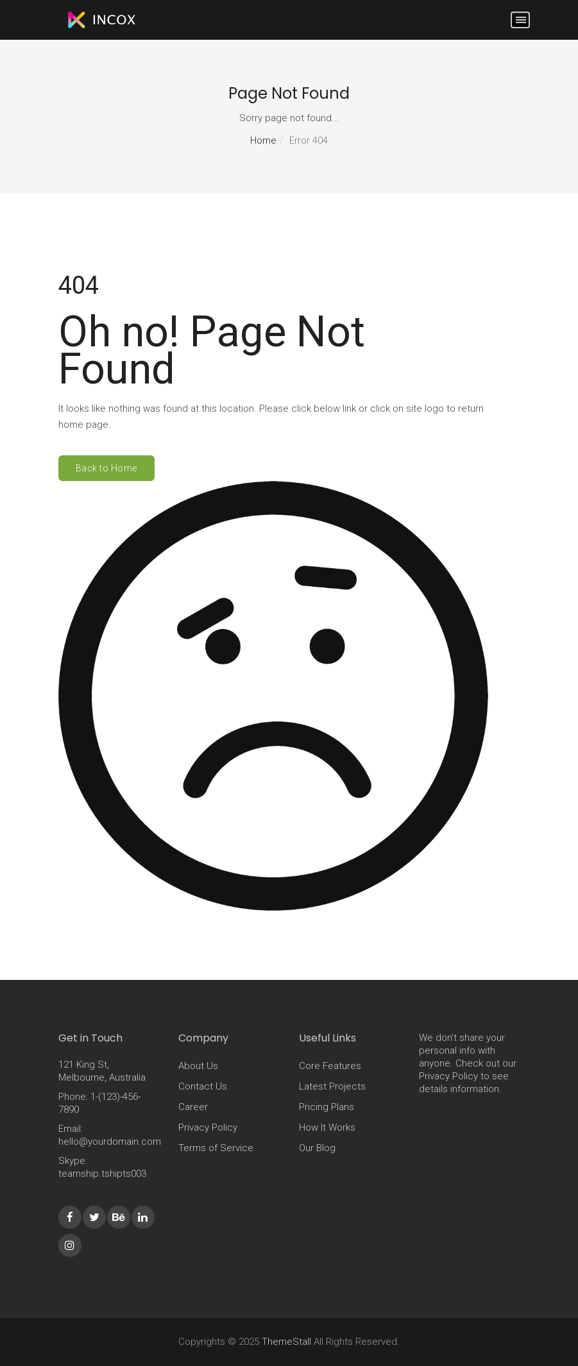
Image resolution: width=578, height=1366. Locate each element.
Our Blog (317, 1148)
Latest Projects (332, 1086)
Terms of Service (215, 1148)
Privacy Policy (207, 1127)
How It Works (327, 1127)
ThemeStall (286, 1341)
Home (263, 140)
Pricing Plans (326, 1107)
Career (193, 1107)
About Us (198, 1066)
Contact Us (202, 1086)
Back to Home (106, 468)
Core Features (330, 1066)
